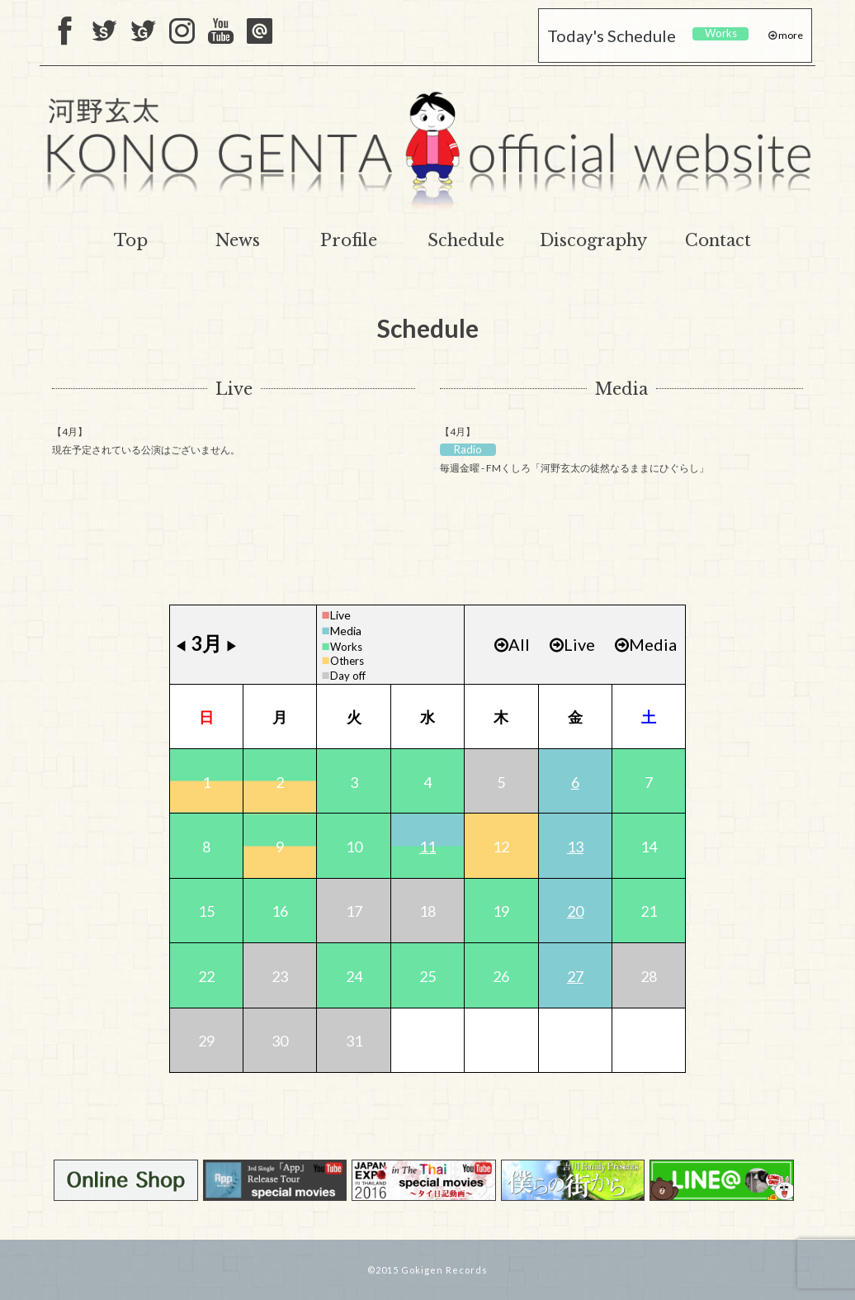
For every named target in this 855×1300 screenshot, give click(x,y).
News (237, 240)
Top (131, 240)
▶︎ (232, 645)
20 (575, 911)
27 (575, 976)
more (790, 35)
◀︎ (180, 645)
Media (621, 389)
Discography (593, 240)
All (512, 644)
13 (575, 846)
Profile (348, 240)
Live (234, 389)
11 (427, 846)
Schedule (466, 240)
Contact (718, 240)
